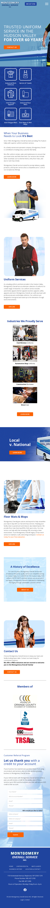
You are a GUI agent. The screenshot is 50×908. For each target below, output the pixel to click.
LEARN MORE (11, 177)
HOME (11, 866)
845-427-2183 (30, 878)
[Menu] (46, 4)
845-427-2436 (26, 881)
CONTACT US (12, 672)
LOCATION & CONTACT (33, 869)
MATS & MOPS (36, 866)
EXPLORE (12, 307)
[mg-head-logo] (10, 4)
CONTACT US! (12, 47)
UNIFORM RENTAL (22, 866)
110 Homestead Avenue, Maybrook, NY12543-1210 (25, 876)
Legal (22, 899)
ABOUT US (25, 590)
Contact (27, 899)
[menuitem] (46, 4)
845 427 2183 (30, 4)
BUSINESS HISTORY (15, 869)
